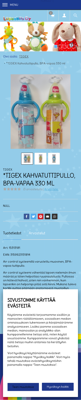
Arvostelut (37, 233)
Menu (10, 5)
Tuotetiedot (12, 233)
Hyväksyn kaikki (58, 387)
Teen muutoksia (23, 387)
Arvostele (51, 189)
